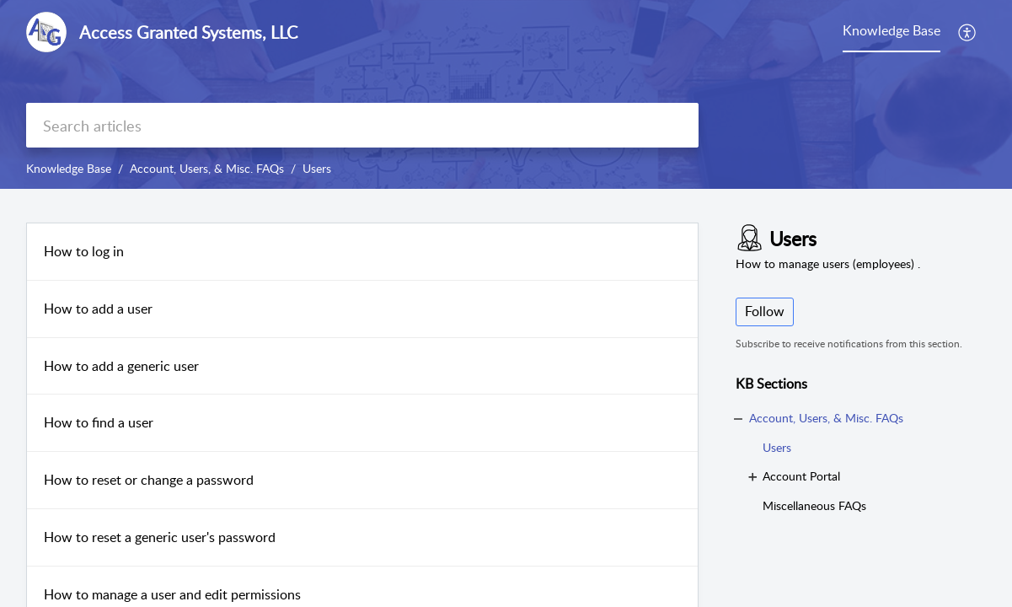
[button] (968, 32)
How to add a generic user (121, 366)
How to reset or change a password (149, 479)
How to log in (84, 251)
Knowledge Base (68, 168)
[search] (362, 125)
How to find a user (98, 422)
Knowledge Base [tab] (891, 30)
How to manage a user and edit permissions (172, 594)
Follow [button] (764, 311)
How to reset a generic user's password (160, 537)
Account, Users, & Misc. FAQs (207, 168)
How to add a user (98, 308)
